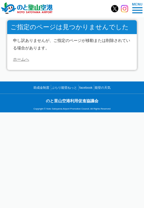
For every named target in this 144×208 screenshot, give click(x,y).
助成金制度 (41, 87)
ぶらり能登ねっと (64, 87)
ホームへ (21, 59)
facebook (85, 87)
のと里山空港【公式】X (114, 8)
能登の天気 (103, 87)
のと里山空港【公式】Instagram (124, 8)
